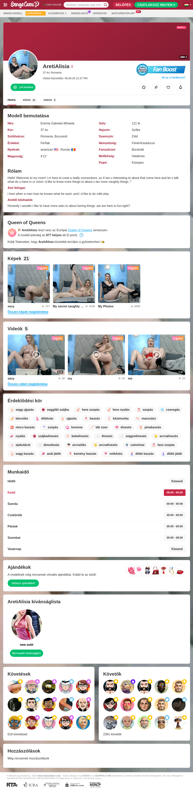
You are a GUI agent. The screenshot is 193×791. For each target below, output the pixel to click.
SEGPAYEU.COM (103, 776)
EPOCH (86, 776)
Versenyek (100, 13)
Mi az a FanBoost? (174, 77)
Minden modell (13, 13)
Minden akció (80, 13)
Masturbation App (124, 13)
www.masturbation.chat (49, 775)
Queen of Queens (80, 230)
